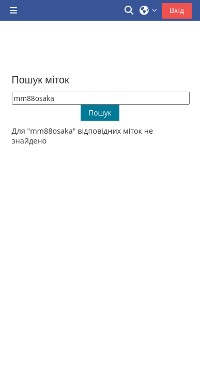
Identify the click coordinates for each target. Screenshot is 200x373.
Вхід (177, 10)
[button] (130, 10)
